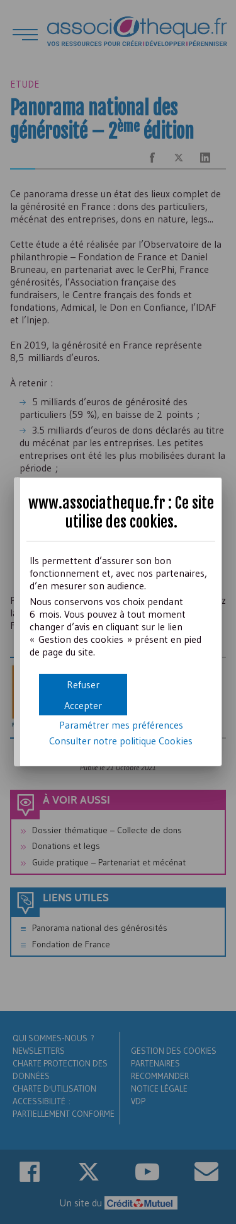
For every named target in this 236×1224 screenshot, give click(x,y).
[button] (83, 705)
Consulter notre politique (121, 740)
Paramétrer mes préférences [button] (121, 725)
